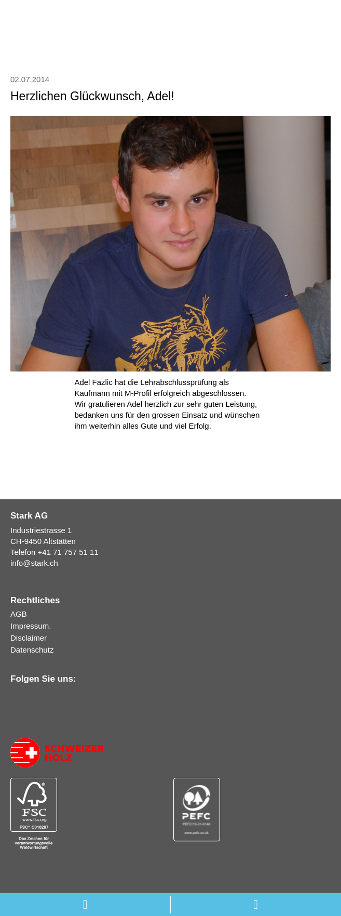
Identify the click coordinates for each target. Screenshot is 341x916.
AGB (18, 613)
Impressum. (30, 625)
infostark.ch (34, 563)
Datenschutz (31, 649)
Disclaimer (28, 637)
